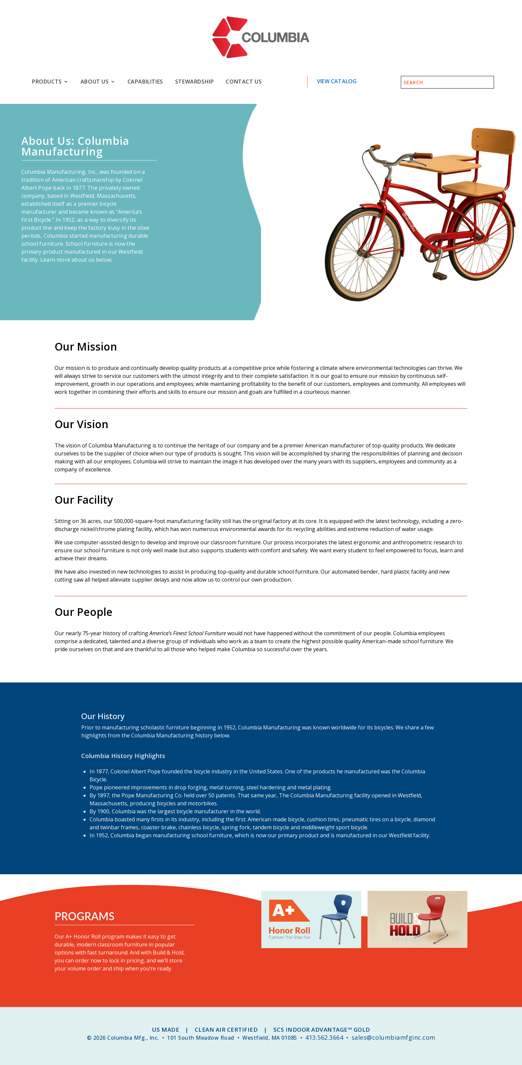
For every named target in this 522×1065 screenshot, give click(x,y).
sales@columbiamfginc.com (393, 1037)
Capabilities (145, 81)
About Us (95, 81)
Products (47, 81)
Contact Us (244, 81)
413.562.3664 (324, 1037)
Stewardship (194, 81)
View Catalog (337, 81)
